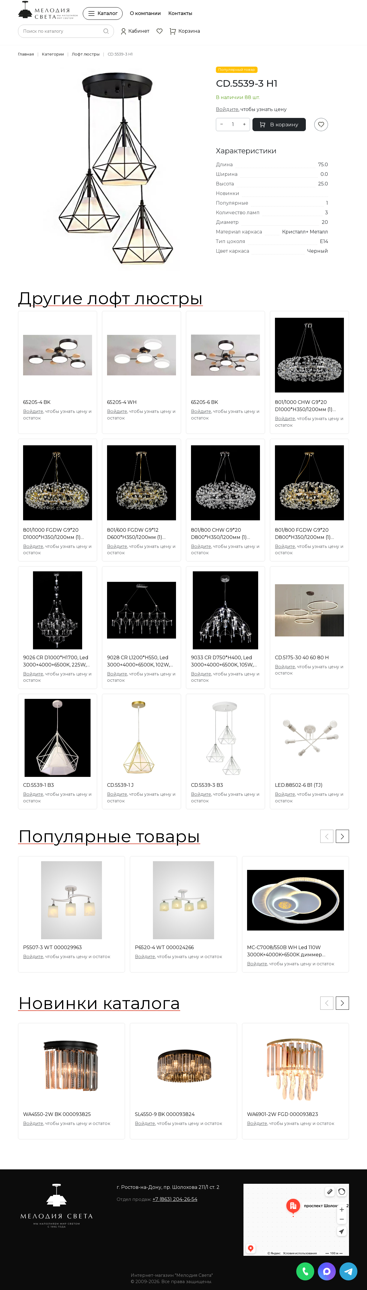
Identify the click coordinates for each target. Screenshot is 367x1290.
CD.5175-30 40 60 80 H (302, 657)
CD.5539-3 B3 (207, 785)
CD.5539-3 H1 (120, 54)
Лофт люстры (86, 54)
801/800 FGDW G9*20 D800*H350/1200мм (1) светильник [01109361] (303, 534)
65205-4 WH (122, 402)
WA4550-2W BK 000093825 (57, 1114)
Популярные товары (109, 836)
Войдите (227, 109)
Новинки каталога (99, 1003)
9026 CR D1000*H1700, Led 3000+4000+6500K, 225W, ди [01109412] (55, 662)
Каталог (103, 13)
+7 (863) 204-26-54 (175, 1199)
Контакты (180, 13)
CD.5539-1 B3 (38, 785)
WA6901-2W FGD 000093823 (282, 1114)
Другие (110, 298)
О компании (145, 13)
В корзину (279, 124)
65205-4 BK (36, 402)
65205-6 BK (204, 402)
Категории (53, 54)
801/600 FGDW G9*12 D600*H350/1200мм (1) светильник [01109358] (135, 534)
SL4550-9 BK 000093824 (165, 1114)
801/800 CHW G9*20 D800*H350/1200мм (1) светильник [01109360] (219, 534)
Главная (26, 54)
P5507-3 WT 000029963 (52, 947)
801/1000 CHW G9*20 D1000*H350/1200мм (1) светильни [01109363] (304, 406)
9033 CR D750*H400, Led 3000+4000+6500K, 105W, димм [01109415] (222, 662)
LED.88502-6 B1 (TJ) (299, 785)
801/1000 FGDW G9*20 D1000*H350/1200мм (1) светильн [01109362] (52, 534)
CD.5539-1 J (120, 785)
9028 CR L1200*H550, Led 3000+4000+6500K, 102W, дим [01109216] (138, 662)
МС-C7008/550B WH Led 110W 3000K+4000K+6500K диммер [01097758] (284, 951)
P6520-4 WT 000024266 (164, 947)
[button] (135, 31)
